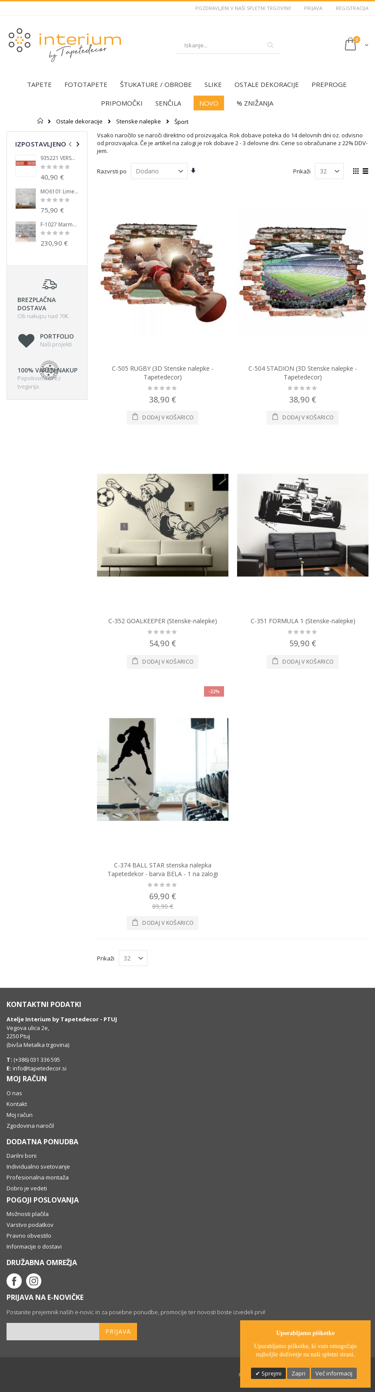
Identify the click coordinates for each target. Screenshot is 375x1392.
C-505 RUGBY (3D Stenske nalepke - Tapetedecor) (163, 372)
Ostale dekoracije (79, 121)
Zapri (298, 1373)
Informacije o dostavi (34, 1246)
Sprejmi (270, 1373)
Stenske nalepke (138, 121)
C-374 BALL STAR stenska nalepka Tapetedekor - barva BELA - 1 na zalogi (162, 869)
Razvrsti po (112, 171)
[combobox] (228, 45)
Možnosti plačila (28, 1214)
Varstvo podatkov (30, 1225)
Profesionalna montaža (38, 1177)
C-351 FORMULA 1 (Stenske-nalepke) (303, 621)
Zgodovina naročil (30, 1126)
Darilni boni (22, 1155)
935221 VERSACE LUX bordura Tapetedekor (59, 158)
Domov (40, 120)
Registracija (352, 8)
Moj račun (20, 1115)
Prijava (313, 8)
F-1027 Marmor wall (59, 224)
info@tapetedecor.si (40, 1068)
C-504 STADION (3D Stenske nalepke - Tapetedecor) (302, 372)
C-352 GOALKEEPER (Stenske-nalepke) (162, 621)
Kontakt (17, 1104)
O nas (14, 1093)
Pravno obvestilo (29, 1235)
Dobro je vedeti (27, 1188)
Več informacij (333, 1373)
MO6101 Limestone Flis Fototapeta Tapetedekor (59, 191)
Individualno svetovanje (38, 1166)
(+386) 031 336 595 (36, 1059)
